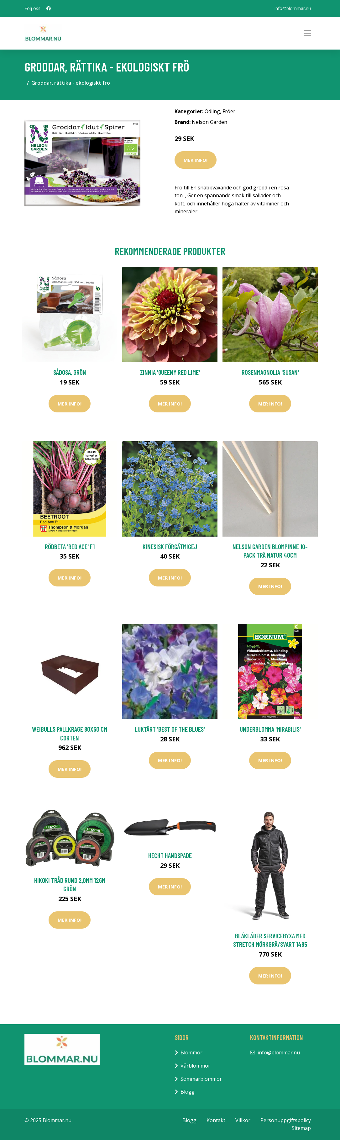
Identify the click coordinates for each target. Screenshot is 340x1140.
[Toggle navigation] (307, 33)
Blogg (187, 1091)
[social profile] (48, 8)
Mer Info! (195, 160)
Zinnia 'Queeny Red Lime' (170, 372)
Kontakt (216, 1120)
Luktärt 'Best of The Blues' (170, 729)
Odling (212, 111)
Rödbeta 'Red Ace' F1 (70, 546)
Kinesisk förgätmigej (170, 546)
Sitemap (301, 1128)
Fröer (228, 111)
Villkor (242, 1120)
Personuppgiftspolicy (285, 1120)
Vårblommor (195, 1065)
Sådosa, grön (69, 372)
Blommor (191, 1052)
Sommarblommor (201, 1078)
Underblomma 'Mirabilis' (270, 729)
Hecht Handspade (170, 855)
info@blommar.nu (293, 8)
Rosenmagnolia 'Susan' (270, 372)
